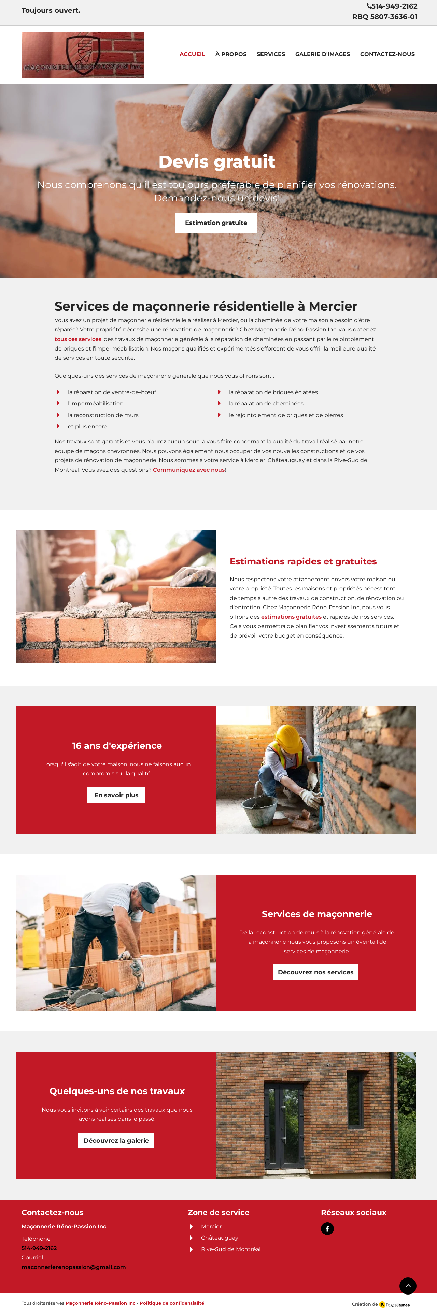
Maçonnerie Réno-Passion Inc (101, 1303)
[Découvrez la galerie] (116, 1140)
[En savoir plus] (116, 795)
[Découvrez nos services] (315, 972)
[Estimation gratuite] (216, 223)
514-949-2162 (39, 1248)
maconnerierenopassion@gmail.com (74, 1267)
